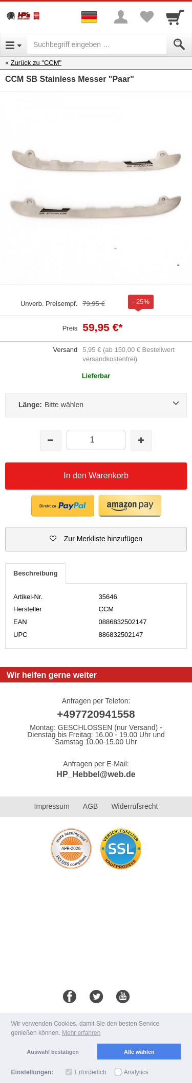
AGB (90, 806)
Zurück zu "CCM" (36, 63)
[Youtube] (123, 997)
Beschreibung (35, 573)
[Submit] (179, 44)
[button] (96, 539)
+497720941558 (96, 714)
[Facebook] (69, 997)
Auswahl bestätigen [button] (53, 1052)
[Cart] (175, 17)
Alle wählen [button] (139, 1052)
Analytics (136, 1072)
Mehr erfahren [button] (81, 1032)
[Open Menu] (14, 44)
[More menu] (121, 17)
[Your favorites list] (146, 17)
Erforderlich (90, 1072)
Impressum (52, 806)
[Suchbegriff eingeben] (96, 44)
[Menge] (96, 440)
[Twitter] (96, 997)
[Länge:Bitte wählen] (96, 405)
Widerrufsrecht (134, 806)
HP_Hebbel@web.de (95, 774)
